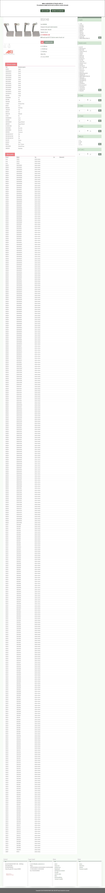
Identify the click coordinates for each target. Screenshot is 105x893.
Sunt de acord (45, 11)
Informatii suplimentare (58, 11)
